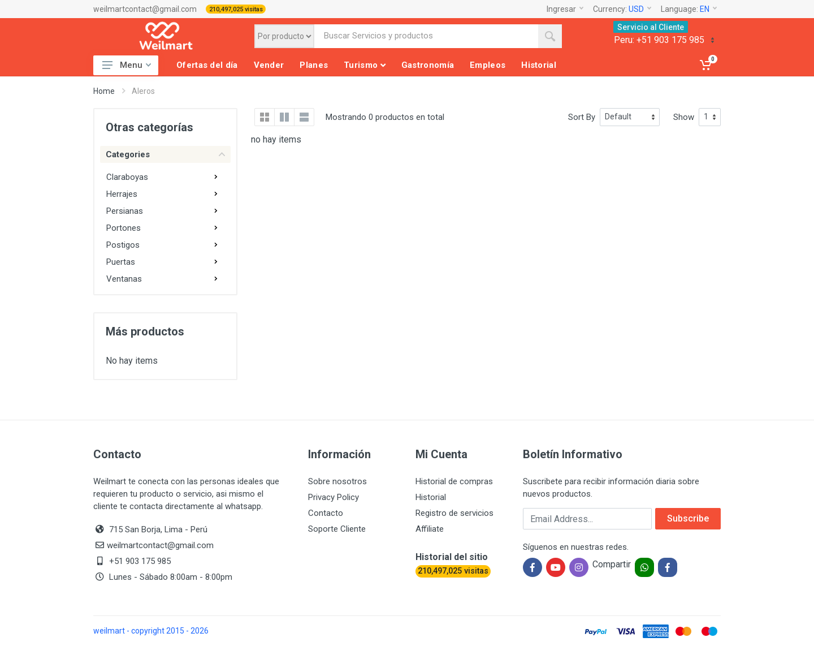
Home (104, 91)
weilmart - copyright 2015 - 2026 (151, 630)
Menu (126, 65)
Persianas (124, 211)
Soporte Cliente (337, 529)
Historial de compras (454, 481)
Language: (689, 9)
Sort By (581, 117)
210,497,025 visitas (236, 9)
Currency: (622, 9)
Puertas (120, 262)
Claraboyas (127, 177)
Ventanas (124, 279)
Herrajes (121, 194)
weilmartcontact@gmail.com (145, 9)
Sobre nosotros (337, 481)
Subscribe (688, 518)
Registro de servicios (454, 513)
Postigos (123, 245)
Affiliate (429, 529)
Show (683, 117)
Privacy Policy (333, 497)
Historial (430, 497)
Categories (165, 154)
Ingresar (565, 9)
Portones (123, 228)
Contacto (325, 513)
